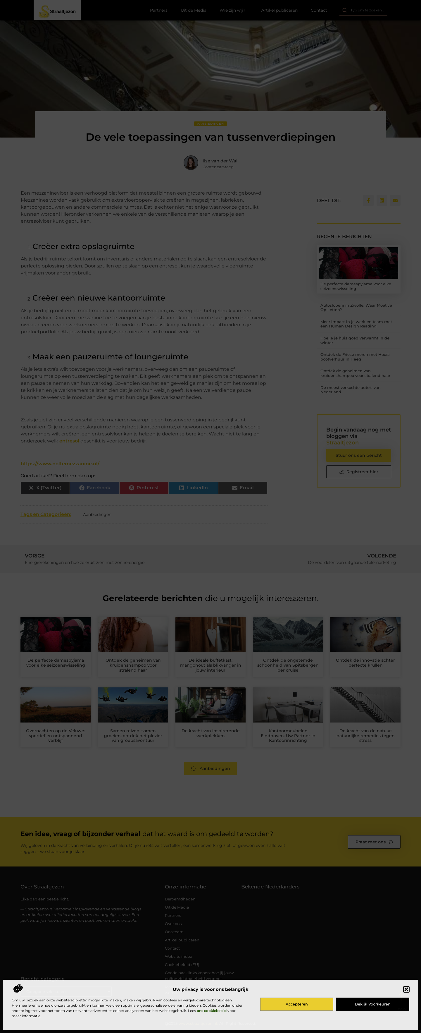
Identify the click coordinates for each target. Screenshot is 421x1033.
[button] (406, 989)
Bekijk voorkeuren (373, 1004)
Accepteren (297, 1004)
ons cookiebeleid (212, 1010)
